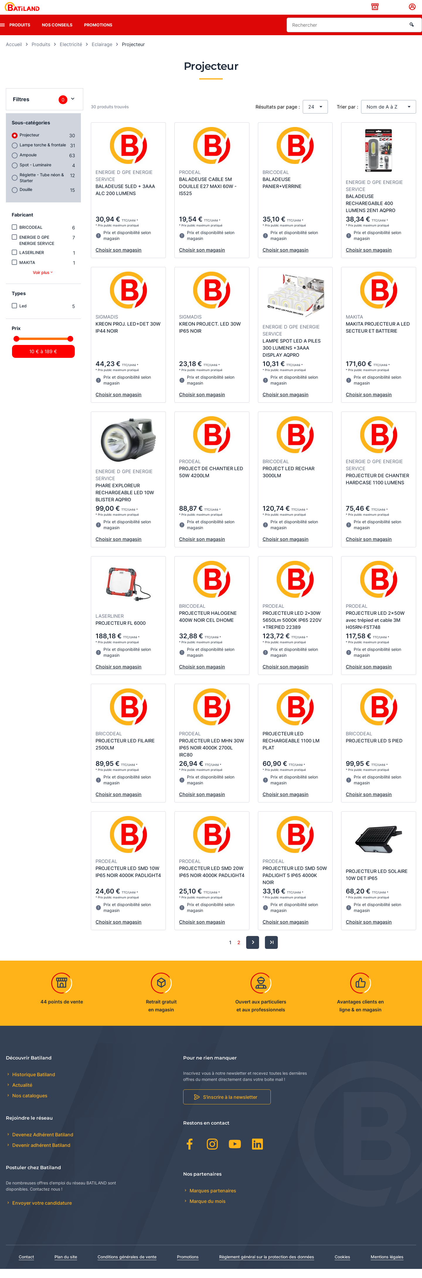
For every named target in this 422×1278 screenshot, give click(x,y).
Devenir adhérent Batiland (40, 1154)
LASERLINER (31, 261)
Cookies (342, 1265)
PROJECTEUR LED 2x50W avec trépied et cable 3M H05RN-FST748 (375, 629)
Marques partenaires (212, 1200)
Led (23, 314)
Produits (19, 33)
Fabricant (22, 224)
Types (19, 302)
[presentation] (2, 34)
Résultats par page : (278, 116)
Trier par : (347, 116)
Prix (16, 337)
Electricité (71, 53)
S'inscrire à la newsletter (230, 1106)
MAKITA (27, 271)
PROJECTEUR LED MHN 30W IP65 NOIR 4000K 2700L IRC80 (211, 757)
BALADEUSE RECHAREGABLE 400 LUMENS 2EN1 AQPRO (370, 212)
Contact (26, 1265)
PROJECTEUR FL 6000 (121, 632)
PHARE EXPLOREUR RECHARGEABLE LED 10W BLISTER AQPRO (125, 502)
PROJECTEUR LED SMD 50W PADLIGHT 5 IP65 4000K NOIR (295, 884)
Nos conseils (57, 33)
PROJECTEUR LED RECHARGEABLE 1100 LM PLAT (291, 750)
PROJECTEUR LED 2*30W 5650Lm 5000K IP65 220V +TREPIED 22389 (292, 629)
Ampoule (28, 163)
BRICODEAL (30, 236)
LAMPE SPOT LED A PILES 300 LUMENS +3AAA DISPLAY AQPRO (292, 357)
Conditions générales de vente (127, 1265)
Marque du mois (207, 1210)
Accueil (14, 53)
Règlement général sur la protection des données (266, 1265)
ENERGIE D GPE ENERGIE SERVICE (36, 249)
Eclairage (102, 53)
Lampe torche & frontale (43, 153)
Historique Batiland (33, 1083)
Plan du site (66, 1265)
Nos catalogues (29, 1105)
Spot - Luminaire (35, 173)
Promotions (98, 33)
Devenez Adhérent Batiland (42, 1144)
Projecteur (29, 143)
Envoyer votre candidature (41, 1212)
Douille (26, 198)
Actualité (21, 1094)
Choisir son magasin (119, 259)
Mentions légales (387, 1265)
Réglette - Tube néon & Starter (42, 186)
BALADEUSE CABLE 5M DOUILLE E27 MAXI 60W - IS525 (207, 195)
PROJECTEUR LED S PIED (374, 750)
